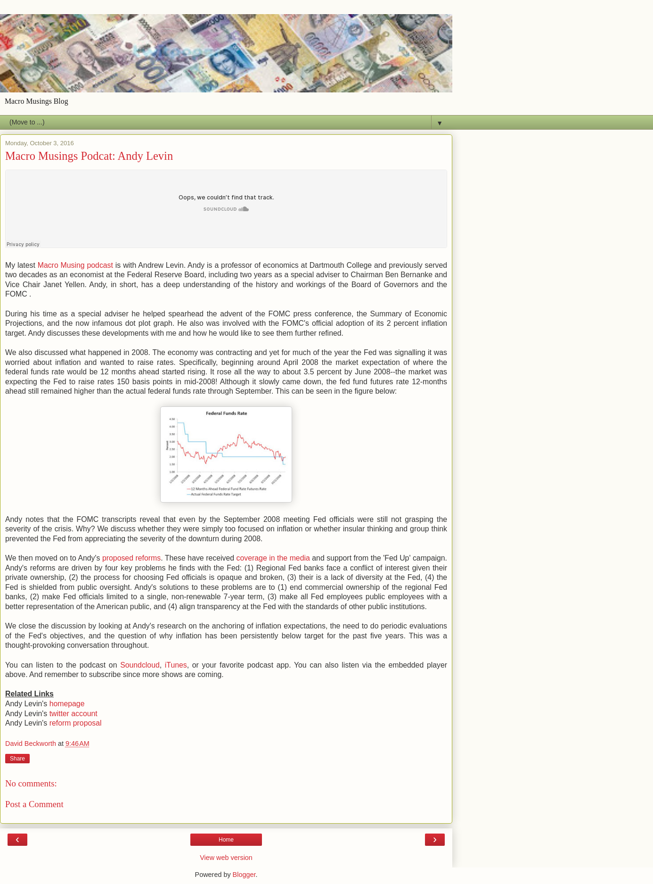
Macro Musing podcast (75, 265)
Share (17, 758)
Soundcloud (140, 665)
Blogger (244, 874)
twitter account (73, 714)
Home (226, 839)
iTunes (176, 665)
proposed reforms (131, 558)
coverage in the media (273, 558)
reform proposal (75, 723)
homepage (67, 704)
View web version (226, 857)
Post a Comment (34, 804)
